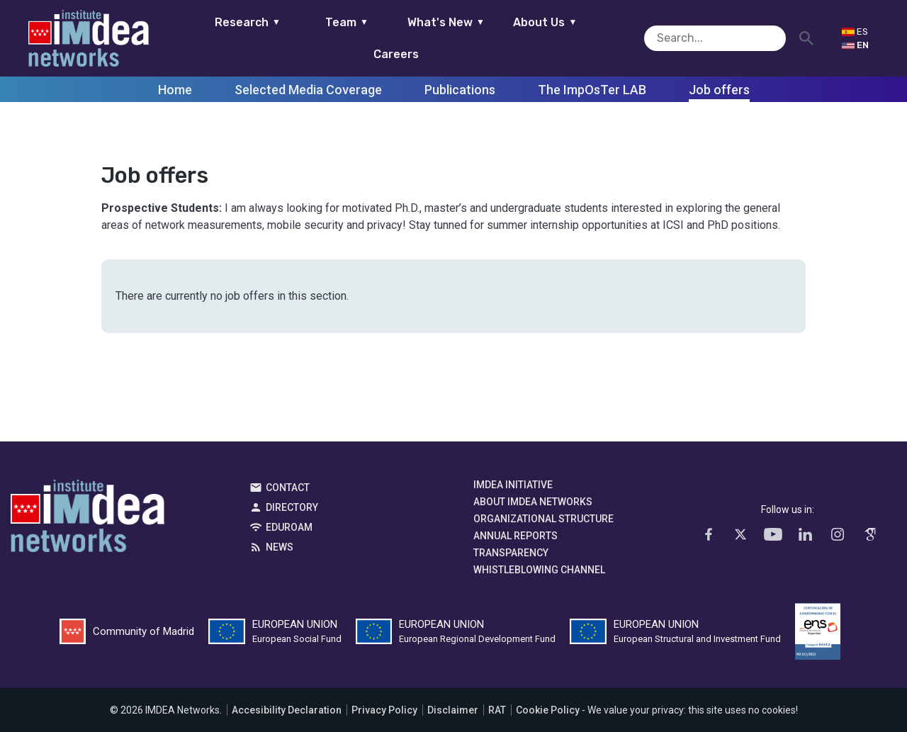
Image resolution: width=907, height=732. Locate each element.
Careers (622, 38)
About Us (523, 38)
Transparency (510, 552)
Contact (288, 487)
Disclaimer (452, 710)
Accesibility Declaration (287, 710)
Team (324, 38)
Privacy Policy (384, 710)
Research (225, 38)
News (279, 547)
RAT (497, 710)
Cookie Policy (548, 710)
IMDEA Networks (87, 519)
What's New (423, 38)
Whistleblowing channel (539, 569)
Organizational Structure (543, 518)
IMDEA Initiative (513, 484)
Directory (292, 507)
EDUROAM (289, 527)
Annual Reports (515, 535)
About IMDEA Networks (532, 501)
